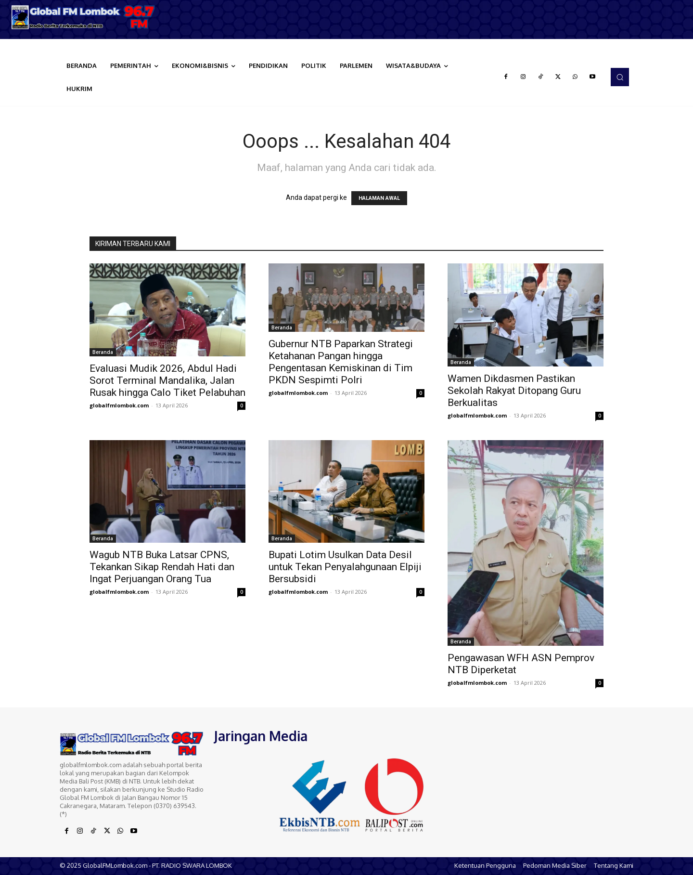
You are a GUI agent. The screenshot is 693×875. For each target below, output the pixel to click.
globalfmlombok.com (119, 405)
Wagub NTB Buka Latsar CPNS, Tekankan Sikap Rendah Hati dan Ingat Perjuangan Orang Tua (162, 567)
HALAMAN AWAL (379, 198)
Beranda (102, 352)
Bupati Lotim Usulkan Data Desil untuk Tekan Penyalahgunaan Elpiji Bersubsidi (345, 567)
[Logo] (87, 17)
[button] (620, 77)
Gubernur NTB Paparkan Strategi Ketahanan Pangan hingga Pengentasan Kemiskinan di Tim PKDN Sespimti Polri (341, 362)
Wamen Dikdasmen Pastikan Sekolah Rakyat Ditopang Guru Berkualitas (514, 390)
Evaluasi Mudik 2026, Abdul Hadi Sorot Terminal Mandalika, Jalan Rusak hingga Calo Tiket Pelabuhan (167, 380)
